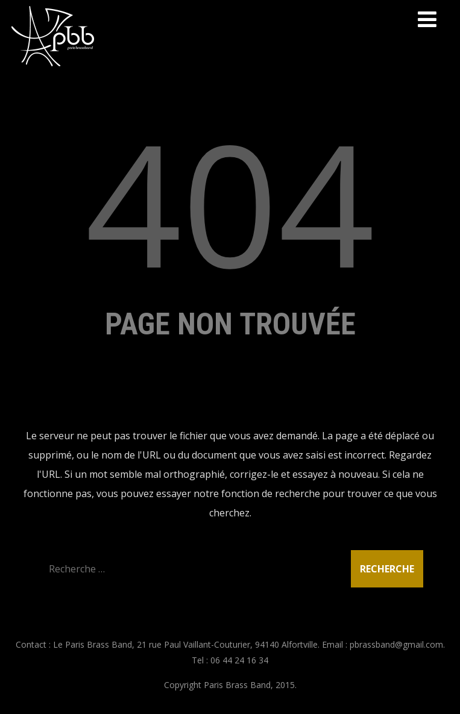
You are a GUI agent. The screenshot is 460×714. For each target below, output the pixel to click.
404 (230, 202)
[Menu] (427, 19)
